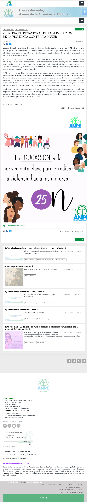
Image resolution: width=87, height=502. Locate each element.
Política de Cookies (65, 485)
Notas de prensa (21, 29)
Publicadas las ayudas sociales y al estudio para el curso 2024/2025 (36, 248)
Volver (79, 29)
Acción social (8, 29)
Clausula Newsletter (74, 487)
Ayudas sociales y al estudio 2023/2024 (23, 309)
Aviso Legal (78, 485)
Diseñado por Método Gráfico (70, 490)
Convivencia (42, 342)
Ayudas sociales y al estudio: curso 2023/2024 (26, 291)
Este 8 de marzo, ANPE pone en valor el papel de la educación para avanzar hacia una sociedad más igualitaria (42, 328)
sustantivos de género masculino (32, 469)
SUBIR (43, 498)
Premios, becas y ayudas (46, 259)
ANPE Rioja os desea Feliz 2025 (20, 266)
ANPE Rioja (22, 482)
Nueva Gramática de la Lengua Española (37, 467)
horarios (10, 410)
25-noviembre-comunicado (14, 226)
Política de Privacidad (48, 485)
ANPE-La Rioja (69, 251)
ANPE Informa (61, 259)
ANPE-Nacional (79, 41)
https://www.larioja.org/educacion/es (15, 458)
